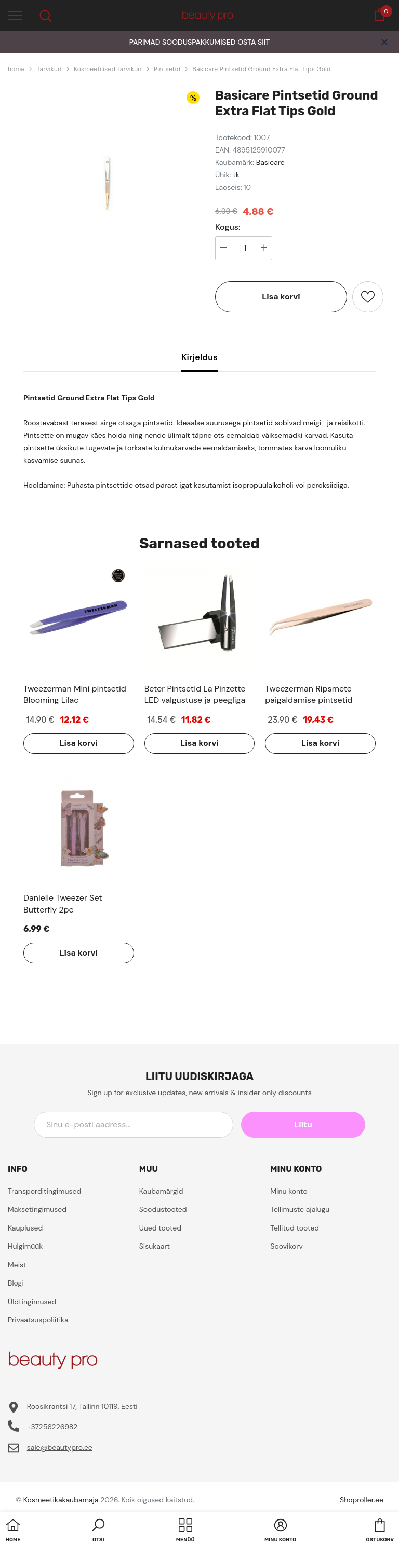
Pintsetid (167, 69)
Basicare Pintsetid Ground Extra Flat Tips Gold (261, 69)
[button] (98, 1531)
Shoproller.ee (361, 1499)
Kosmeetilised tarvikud (108, 69)
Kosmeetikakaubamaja (61, 1499)
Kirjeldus (199, 357)
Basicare (270, 162)
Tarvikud (48, 69)
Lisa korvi (281, 296)
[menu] (15, 15)
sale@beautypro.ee (59, 1447)
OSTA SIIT (253, 42)
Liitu (318, 1124)
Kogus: (228, 227)
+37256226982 (52, 1426)
